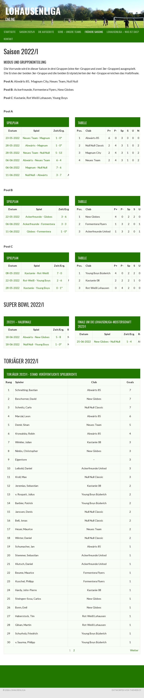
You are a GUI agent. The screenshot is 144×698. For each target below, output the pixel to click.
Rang (9, 382)
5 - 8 (58, 337)
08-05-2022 (13, 273)
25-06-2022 (84, 341)
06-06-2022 (13, 160)
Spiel (36, 130)
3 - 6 (63, 216)
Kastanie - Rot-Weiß (37, 273)
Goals (130, 382)
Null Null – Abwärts (36, 175)
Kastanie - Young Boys (36, 287)
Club (88, 130)
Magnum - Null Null (36, 167)
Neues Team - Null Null (36, 152)
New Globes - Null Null (107, 341)
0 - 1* (59, 287)
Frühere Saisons (94, 32)
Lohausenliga (33, 10)
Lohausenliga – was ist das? (123, 32)
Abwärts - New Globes (36, 337)
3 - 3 (63, 223)
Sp (122, 130)
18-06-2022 (13, 337)
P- (115, 130)
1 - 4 (129, 341)
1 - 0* (59, 137)
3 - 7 (58, 175)
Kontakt (8, 39)
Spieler (19, 382)
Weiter (134, 650)
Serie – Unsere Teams (69, 32)
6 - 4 (58, 160)
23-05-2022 (13, 137)
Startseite (10, 32)
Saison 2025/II (26, 32)
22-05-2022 (13, 216)
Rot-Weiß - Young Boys (36, 280)
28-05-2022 (13, 145)
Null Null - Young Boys (36, 344)
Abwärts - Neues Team (36, 160)
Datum (12, 130)
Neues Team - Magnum (36, 137)
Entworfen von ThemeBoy (126, 690)
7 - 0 (59, 273)
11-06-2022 (13, 175)
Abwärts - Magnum (36, 145)
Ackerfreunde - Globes (39, 216)
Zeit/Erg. (58, 130)
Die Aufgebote (46, 32)
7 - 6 (58, 167)
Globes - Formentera (39, 231)
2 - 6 (59, 280)
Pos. (79, 130)
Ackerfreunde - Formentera (39, 223)
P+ (109, 130)
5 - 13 (59, 152)
